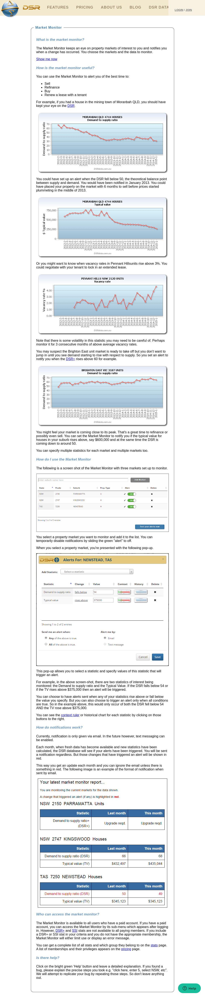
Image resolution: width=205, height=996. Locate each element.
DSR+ (70, 359)
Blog (135, 7)
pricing (126, 949)
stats (154, 945)
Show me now (46, 59)
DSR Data (159, 7)
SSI (74, 930)
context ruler (70, 715)
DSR (70, 106)
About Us (111, 7)
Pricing (84, 7)
